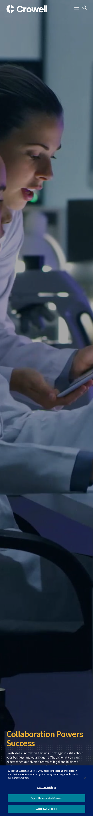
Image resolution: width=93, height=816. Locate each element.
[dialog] (46, 790)
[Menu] (76, 8)
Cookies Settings (46, 787)
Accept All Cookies (46, 808)
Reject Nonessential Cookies (46, 798)
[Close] (85, 778)
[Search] (84, 8)
